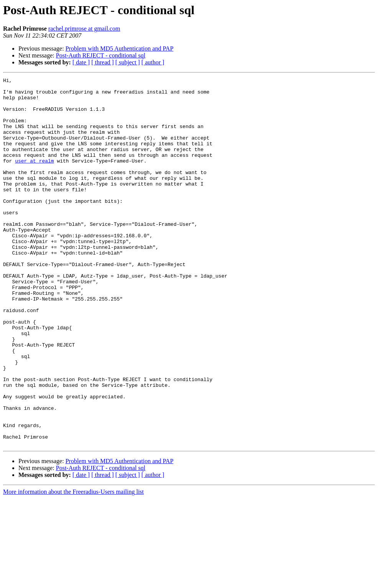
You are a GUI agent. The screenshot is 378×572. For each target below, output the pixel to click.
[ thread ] (102, 62)
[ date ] (81, 62)
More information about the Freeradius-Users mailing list (73, 565)
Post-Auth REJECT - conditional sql (100, 55)
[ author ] (152, 62)
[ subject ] (127, 62)
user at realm (34, 177)
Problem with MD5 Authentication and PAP (120, 48)
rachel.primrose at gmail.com (84, 28)
